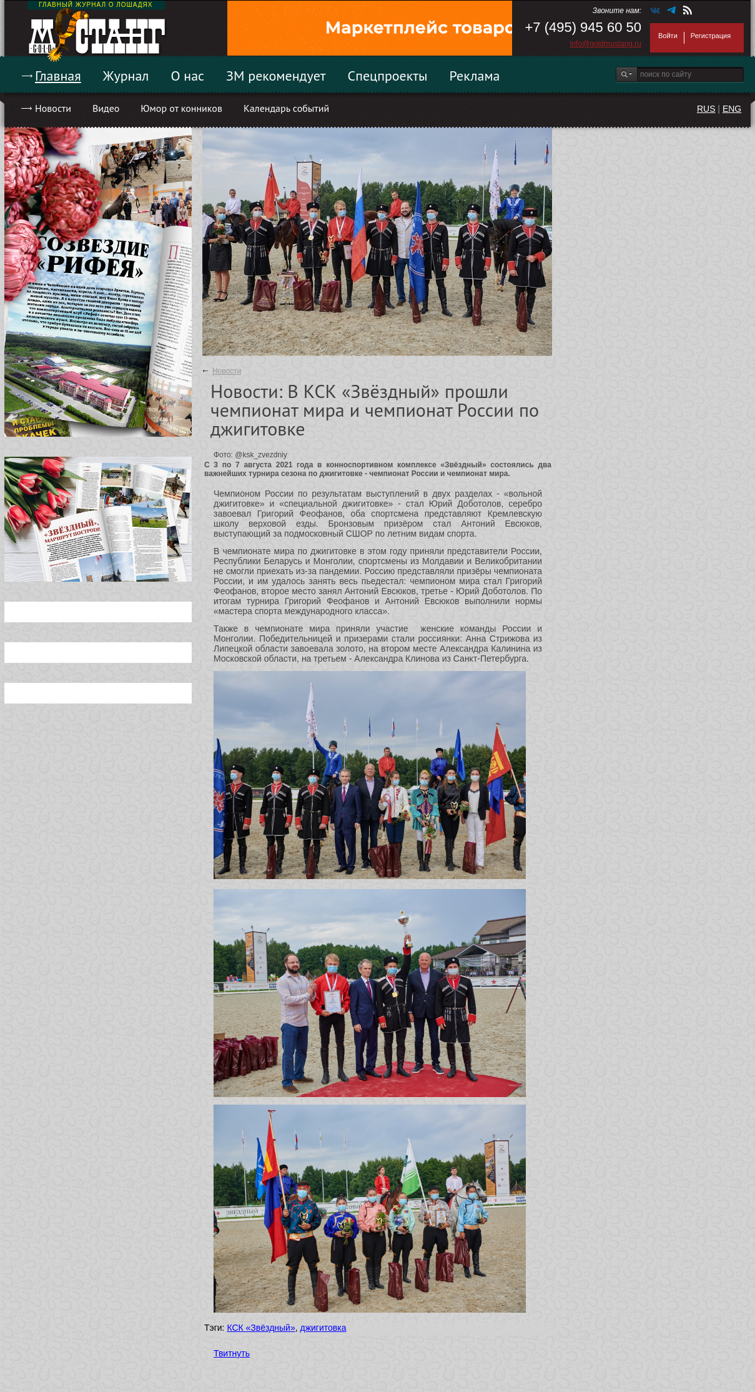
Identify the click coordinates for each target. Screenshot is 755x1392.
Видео (105, 108)
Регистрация (711, 35)
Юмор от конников (181, 108)
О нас (187, 75)
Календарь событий (286, 108)
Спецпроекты (388, 75)
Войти (668, 35)
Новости (53, 108)
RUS (706, 109)
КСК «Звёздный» (261, 1328)
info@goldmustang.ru (605, 43)
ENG (732, 109)
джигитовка (323, 1328)
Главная (58, 75)
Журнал (126, 75)
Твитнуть (232, 1353)
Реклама (475, 75)
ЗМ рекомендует (276, 75)
